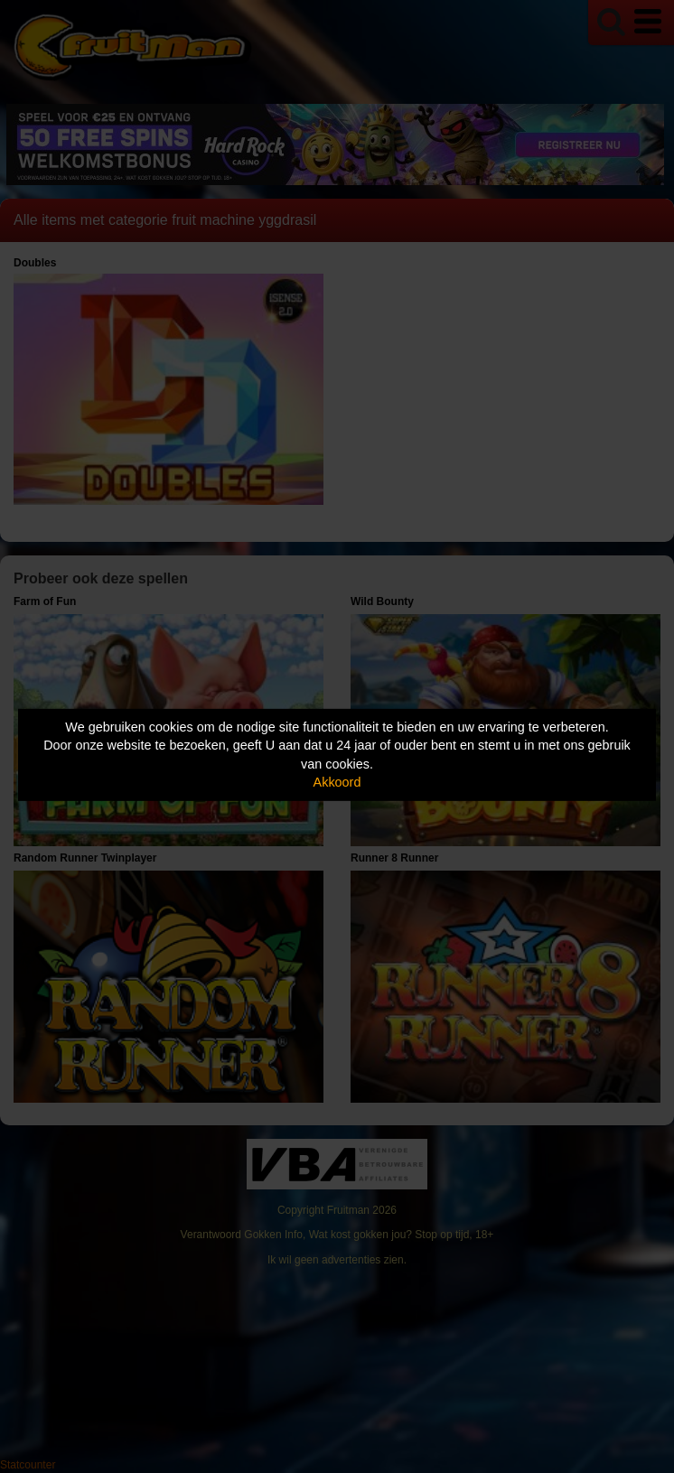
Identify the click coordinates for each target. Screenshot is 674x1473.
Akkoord (337, 782)
